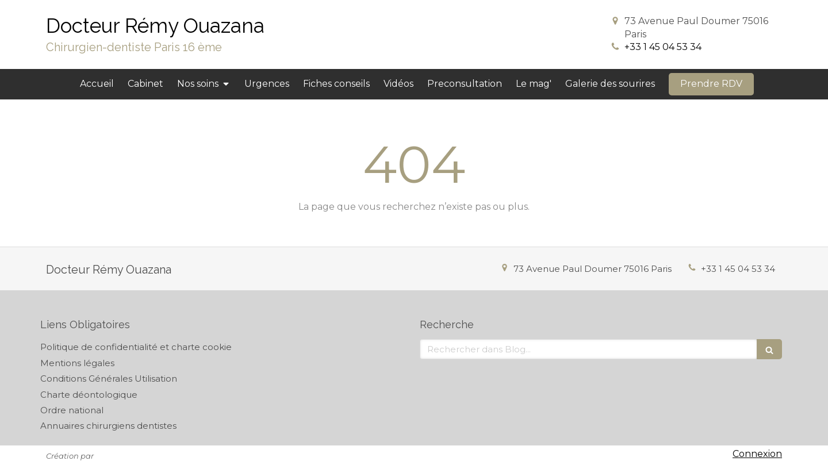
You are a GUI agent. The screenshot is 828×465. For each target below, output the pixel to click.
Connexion (757, 453)
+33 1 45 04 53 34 (663, 46)
